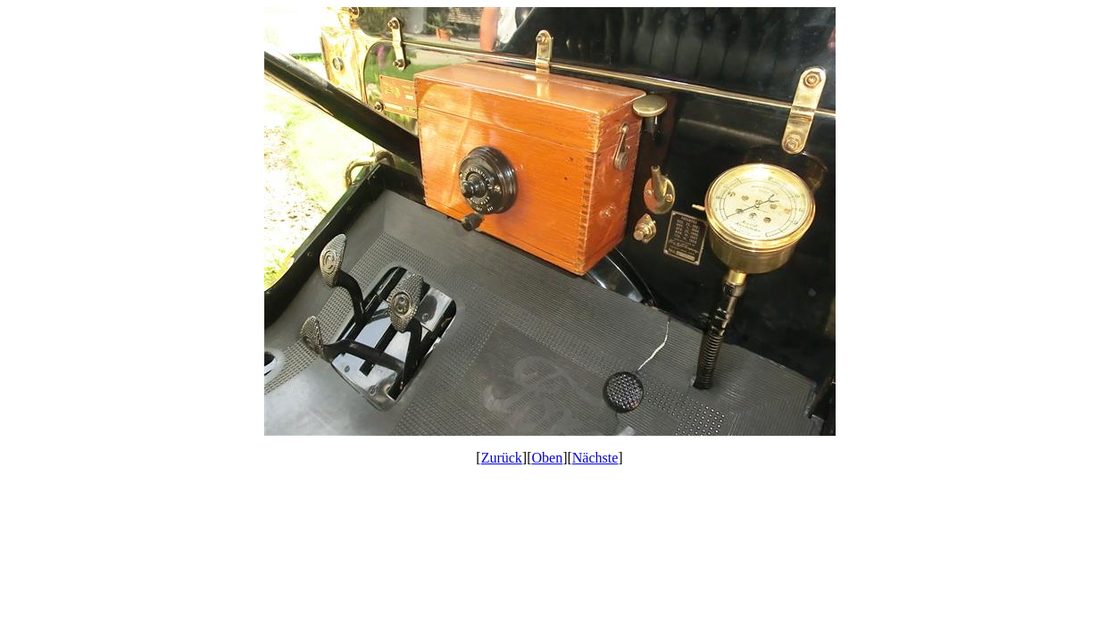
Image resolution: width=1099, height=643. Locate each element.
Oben (547, 457)
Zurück (501, 457)
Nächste (595, 457)
